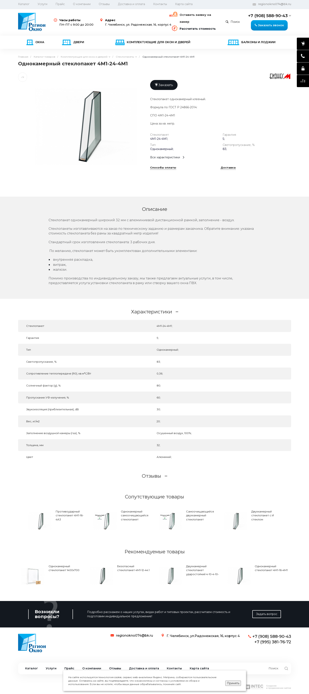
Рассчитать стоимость (198, 29)
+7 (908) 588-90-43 (268, 15)
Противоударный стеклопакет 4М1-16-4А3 (69, 515)
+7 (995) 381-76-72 (272, 641)
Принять (233, 683)
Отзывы (104, 4)
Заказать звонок (269, 25)
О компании (82, 4)
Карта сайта (184, 4)
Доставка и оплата (131, 4)
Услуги (42, 4)
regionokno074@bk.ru (274, 4)
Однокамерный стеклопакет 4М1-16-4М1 (271, 568)
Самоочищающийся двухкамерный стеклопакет (200, 515)
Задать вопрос (266, 614)
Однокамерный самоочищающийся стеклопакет (134, 515)
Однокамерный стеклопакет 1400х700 (64, 568)
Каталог (31, 668)
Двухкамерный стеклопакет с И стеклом (262, 515)
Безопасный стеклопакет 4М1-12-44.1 (133, 568)
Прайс (60, 4)
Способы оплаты (163, 167)
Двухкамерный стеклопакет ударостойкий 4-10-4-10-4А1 (202, 572)
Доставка (228, 167)
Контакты (160, 4)
